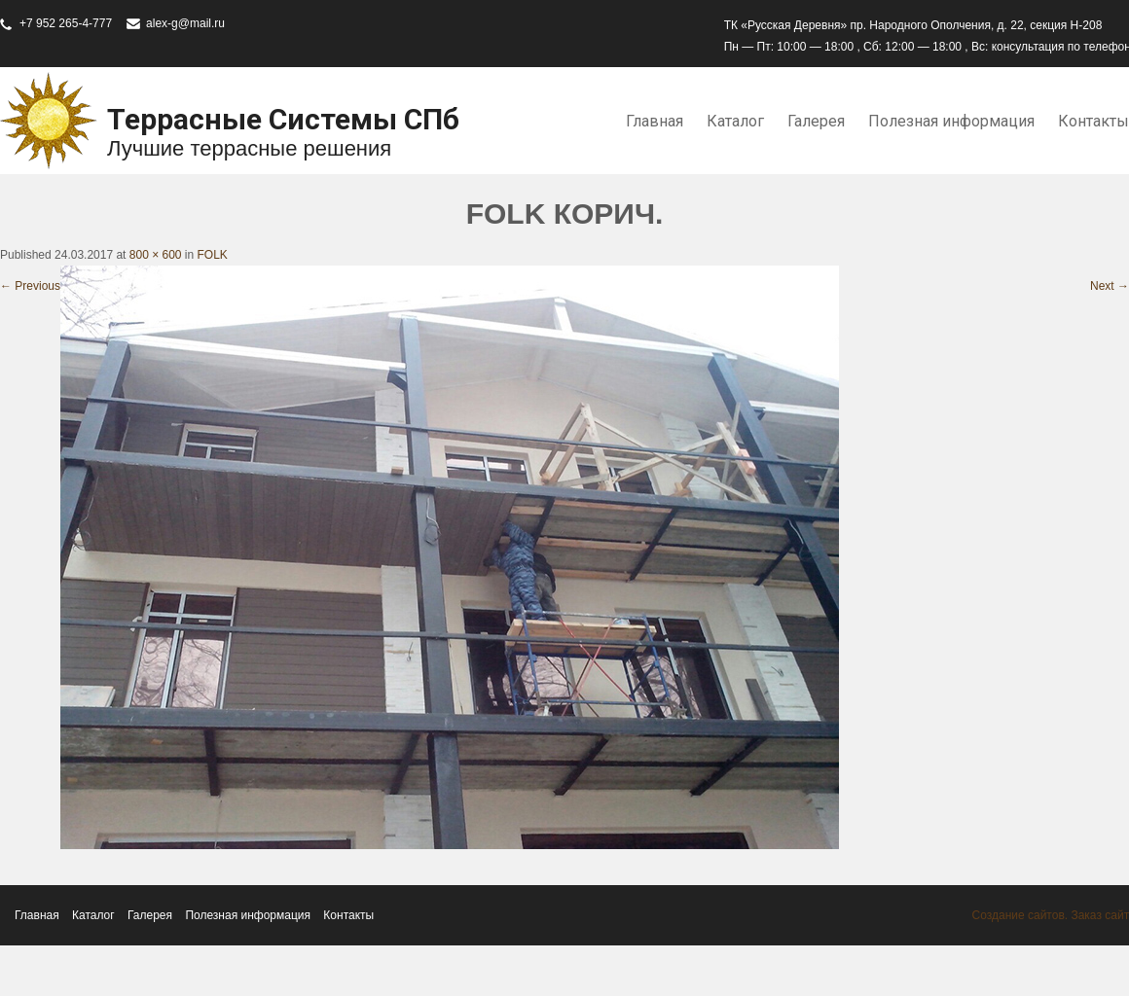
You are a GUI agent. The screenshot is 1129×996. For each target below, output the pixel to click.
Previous (30, 286)
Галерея (816, 121)
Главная (654, 121)
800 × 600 (155, 255)
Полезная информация (951, 121)
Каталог (735, 121)
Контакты (348, 915)
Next (1109, 286)
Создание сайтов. (1020, 915)
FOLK (213, 255)
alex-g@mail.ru (185, 23)
